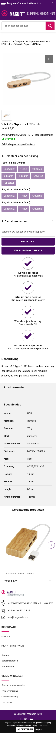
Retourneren (7, 666)
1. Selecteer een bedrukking (19, 156)
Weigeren (39, 729)
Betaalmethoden (9, 660)
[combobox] (24, 26)
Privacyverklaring (9, 691)
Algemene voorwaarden (13, 685)
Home (4, 41)
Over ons (5, 636)
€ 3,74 (10, 580)
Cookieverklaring (9, 696)
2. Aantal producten (14, 221)
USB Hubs (6, 44)
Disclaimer (6, 702)
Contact (5, 655)
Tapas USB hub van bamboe (19, 573)
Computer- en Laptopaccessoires (31, 41)
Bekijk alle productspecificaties (18, 144)
